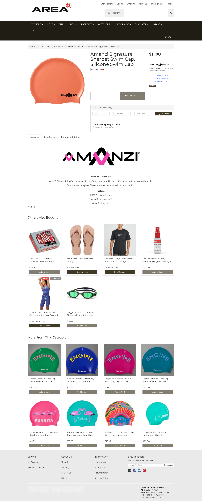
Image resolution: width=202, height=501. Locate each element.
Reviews (70, 137)
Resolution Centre (36, 467)
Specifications (50, 137)
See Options (82, 272)
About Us (143, 4)
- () (168, 37)
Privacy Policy (101, 467)
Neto (159, 497)
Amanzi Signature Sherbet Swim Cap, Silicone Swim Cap (93, 47)
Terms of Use (100, 462)
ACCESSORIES (105, 24)
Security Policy (101, 478)
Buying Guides (157, 4)
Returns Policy (101, 473)
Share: (97, 69)
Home (32, 47)
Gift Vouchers (106, 4)
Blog (170, 4)
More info (159, 64)
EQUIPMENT (124, 24)
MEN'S (51, 24)
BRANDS (158, 24)
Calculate (164, 114)
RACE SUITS (87, 24)
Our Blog (65, 467)
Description (35, 137)
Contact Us (66, 473)
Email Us (131, 4)
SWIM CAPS (60, 47)
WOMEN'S (37, 24)
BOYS (73, 24)
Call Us (120, 4)
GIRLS (62, 24)
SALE (33, 31)
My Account (114, 12)
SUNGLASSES (142, 24)
